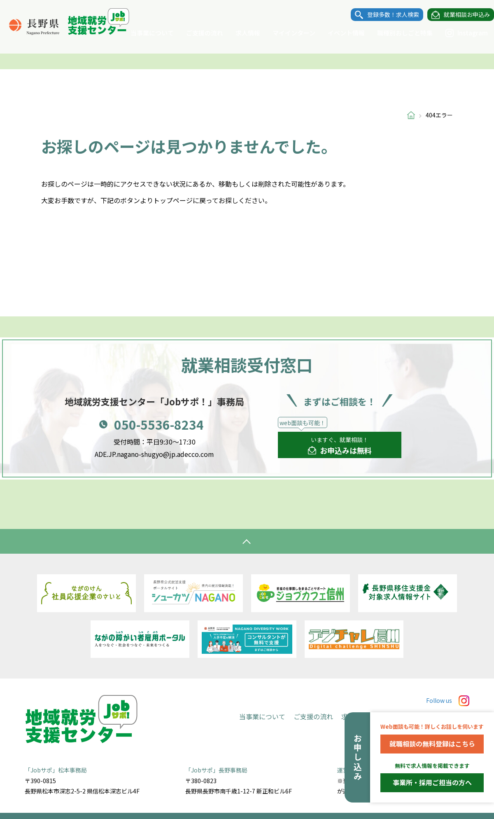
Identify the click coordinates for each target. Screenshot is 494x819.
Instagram (458, 32)
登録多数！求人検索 (385, 15)
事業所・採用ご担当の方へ (432, 782)
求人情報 (239, 32)
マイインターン (285, 32)
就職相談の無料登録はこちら (432, 744)
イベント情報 (338, 32)
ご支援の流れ (196, 32)
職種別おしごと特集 (396, 32)
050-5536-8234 (159, 424)
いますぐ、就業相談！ (340, 445)
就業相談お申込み (459, 15)
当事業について (143, 32)
